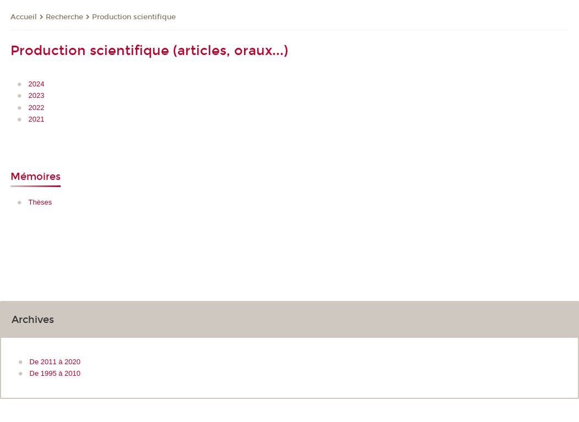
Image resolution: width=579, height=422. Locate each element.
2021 (37, 119)
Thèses (40, 202)
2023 (37, 95)
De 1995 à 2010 (55, 373)
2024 (37, 84)
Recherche (64, 17)
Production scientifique (134, 17)
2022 (37, 107)
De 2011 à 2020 (55, 362)
